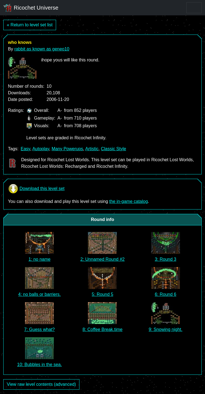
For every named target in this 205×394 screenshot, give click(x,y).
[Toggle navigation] (194, 7)
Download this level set (36, 188)
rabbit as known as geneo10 (41, 49)
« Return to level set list (29, 24)
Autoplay (40, 148)
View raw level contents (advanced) (41, 384)
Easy (25, 148)
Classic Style (113, 148)
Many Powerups (67, 148)
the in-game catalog (128, 201)
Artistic (91, 148)
